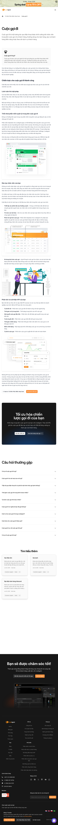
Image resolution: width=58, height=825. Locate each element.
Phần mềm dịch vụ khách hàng (29, 749)
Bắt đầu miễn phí (20, 433)
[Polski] (52, 811)
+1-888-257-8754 (9, 780)
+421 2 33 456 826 (9, 777)
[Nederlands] (46, 811)
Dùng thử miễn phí (32, 391)
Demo (10, 726)
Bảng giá (10, 729)
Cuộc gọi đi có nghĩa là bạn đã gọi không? (29, 507)
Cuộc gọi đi (24, 16)
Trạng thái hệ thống (29, 731)
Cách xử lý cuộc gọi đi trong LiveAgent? (29, 514)
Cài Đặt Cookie (36, 820)
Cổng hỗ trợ (29, 725)
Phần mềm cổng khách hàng (29, 767)
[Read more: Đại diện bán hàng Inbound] (15, 588)
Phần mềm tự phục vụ (29, 755)
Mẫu (10, 755)
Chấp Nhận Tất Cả (9, 820)
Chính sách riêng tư (51, 819)
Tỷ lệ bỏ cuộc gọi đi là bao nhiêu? (29, 500)
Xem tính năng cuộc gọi (35, 433)
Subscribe (52, 797)
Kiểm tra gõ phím (10, 758)
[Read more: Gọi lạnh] (43, 565)
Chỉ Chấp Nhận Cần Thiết (23, 820)
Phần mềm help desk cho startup (29, 770)
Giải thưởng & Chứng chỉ (48, 728)
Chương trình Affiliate (48, 735)
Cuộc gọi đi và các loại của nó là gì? (29, 478)
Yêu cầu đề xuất (29, 738)
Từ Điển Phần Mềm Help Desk (12, 16)
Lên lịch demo (40, 676)
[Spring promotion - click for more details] (29, 3)
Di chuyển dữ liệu (29, 728)
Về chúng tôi (48, 725)
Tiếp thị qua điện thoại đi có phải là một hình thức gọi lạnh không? (29, 486)
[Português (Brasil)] (54, 811)
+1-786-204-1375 (9, 783)
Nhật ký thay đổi (29, 735)
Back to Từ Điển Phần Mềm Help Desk (13, 391)
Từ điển (10, 749)
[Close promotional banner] (56, 2)
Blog (10, 746)
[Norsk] (49, 811)
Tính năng (10, 732)
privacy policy (28, 816)
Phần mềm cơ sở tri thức (29, 746)
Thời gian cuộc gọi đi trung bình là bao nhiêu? (29, 493)
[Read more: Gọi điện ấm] (15, 565)
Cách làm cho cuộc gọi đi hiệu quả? (29, 521)
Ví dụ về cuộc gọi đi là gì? (29, 471)
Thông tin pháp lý (47, 738)
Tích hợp (10, 735)
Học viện (10, 752)
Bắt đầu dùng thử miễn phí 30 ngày (23, 676)
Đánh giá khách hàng (48, 731)
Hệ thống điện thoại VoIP (29, 752)
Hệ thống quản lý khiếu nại (29, 763)
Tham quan (10, 739)
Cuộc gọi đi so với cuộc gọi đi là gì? (29, 528)
